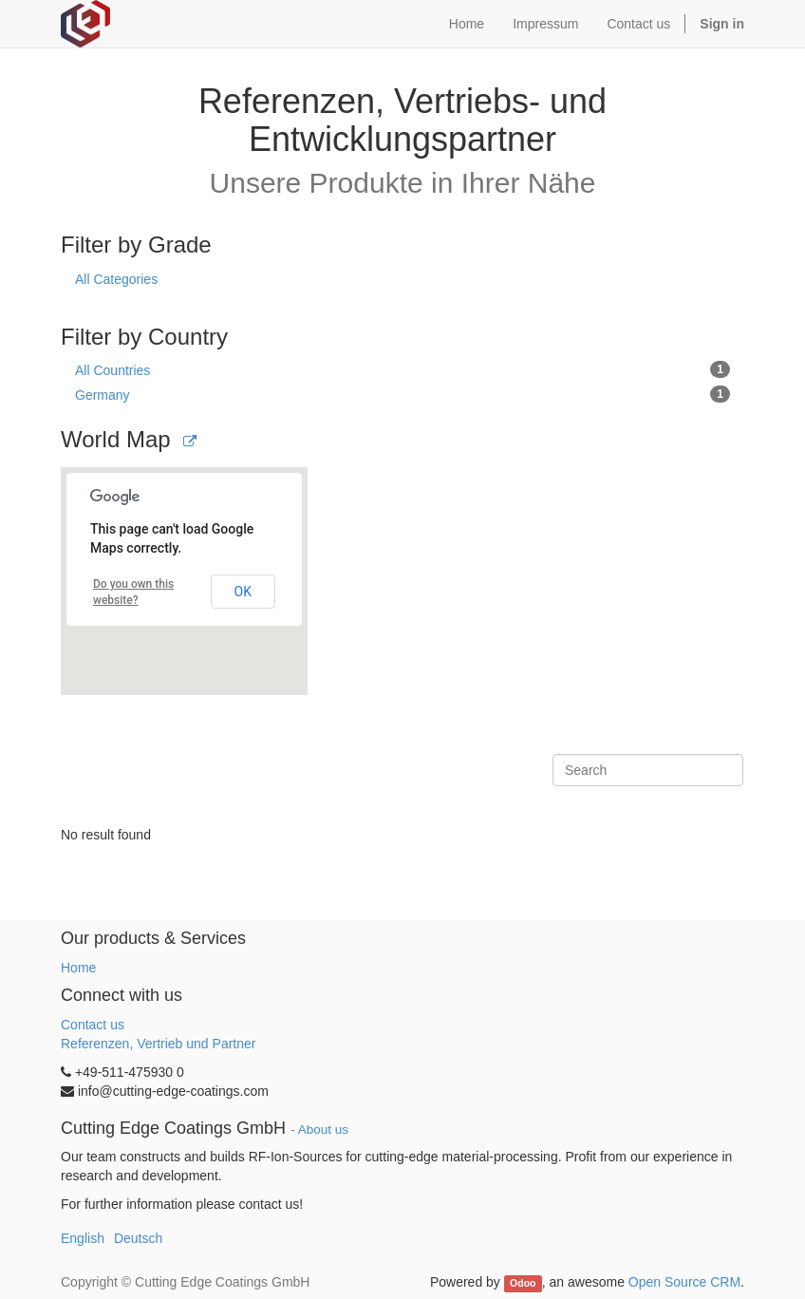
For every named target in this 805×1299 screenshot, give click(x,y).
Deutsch (138, 1238)
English (82, 1238)
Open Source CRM (684, 1282)
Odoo (522, 1283)
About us (323, 1129)
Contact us (92, 1024)
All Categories (116, 279)
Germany (402, 394)
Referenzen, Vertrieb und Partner (158, 1043)
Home (78, 967)
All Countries (402, 369)
